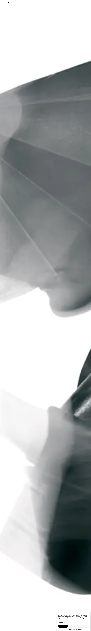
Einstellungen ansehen (83, 626)
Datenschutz (74, 629)
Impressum (80, 629)
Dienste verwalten (62, 622)
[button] (88, 612)
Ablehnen (73, 626)
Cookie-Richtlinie (69, 629)
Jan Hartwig (5, 1)
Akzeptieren (62, 626)
